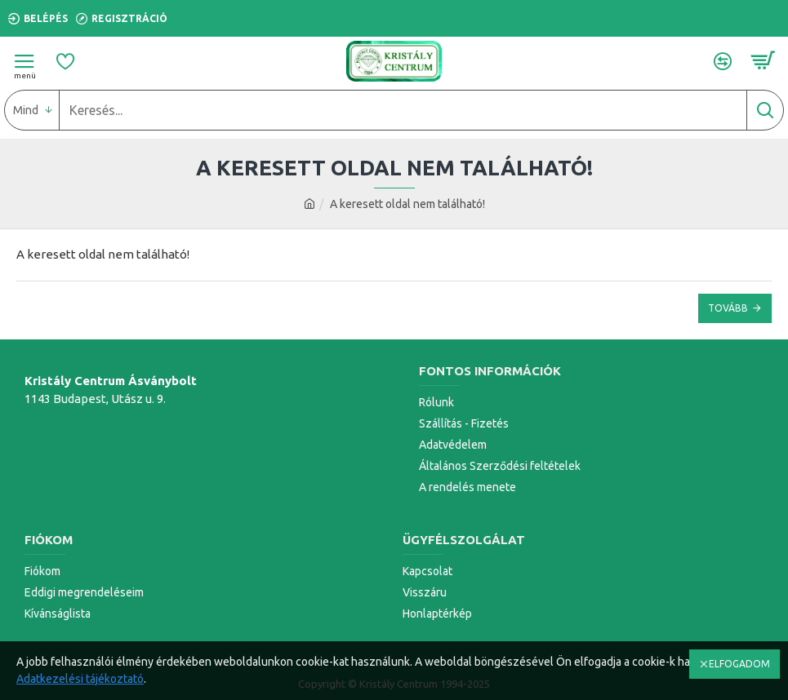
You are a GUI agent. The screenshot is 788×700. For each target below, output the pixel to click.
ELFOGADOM (739, 663)
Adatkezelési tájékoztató (80, 678)
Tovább (728, 308)
